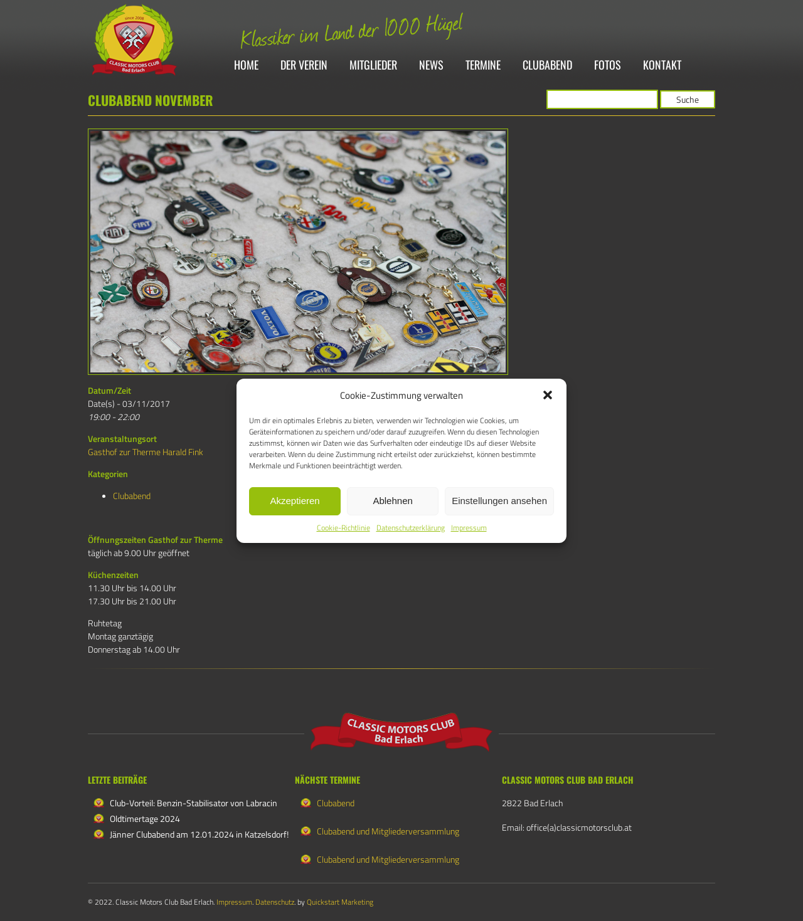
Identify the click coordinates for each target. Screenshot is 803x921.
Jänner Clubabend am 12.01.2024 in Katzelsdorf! (199, 834)
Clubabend (547, 65)
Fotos (607, 65)
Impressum (469, 528)
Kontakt (662, 65)
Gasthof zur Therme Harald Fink (145, 451)
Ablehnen (392, 500)
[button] (547, 395)
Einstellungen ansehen (499, 500)
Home (246, 65)
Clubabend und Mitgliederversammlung (388, 831)
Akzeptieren (294, 500)
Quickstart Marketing (340, 902)
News (431, 65)
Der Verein (303, 65)
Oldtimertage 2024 (145, 818)
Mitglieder (373, 65)
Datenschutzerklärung (410, 528)
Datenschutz (274, 902)
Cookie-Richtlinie (343, 528)
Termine (483, 65)
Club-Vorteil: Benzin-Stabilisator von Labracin (193, 802)
